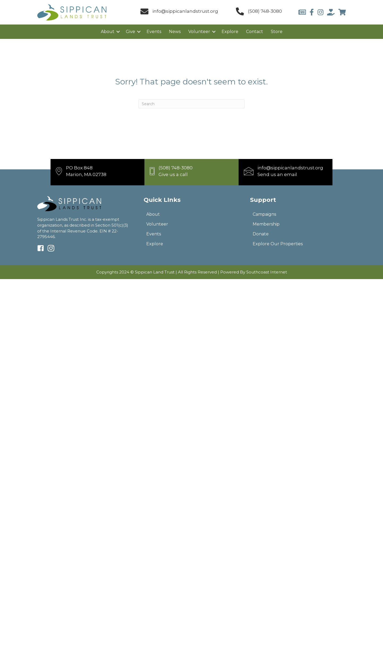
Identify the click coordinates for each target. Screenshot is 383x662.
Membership (266, 224)
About (107, 31)
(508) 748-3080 (265, 11)
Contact (254, 31)
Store (276, 31)
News (175, 31)
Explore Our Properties (278, 243)
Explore (230, 31)
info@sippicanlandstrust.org (185, 11)
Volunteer (199, 31)
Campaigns (264, 214)
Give (130, 31)
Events (154, 31)
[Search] (191, 103)
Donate (261, 233)
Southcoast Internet (266, 272)
